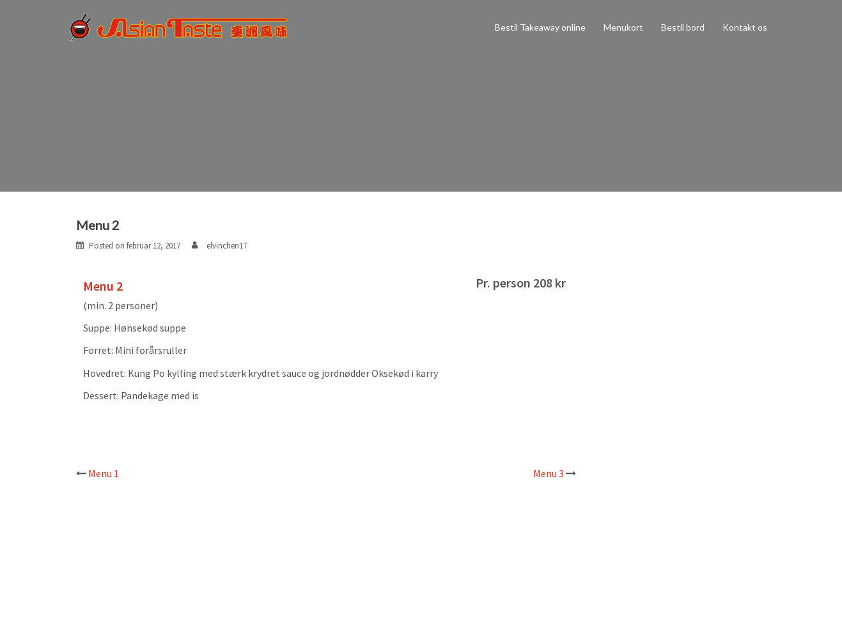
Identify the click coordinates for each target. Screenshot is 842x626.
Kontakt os (744, 27)
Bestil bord (683, 27)
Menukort (623, 27)
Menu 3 (548, 473)
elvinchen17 (227, 245)
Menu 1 (103, 473)
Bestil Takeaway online (540, 27)
